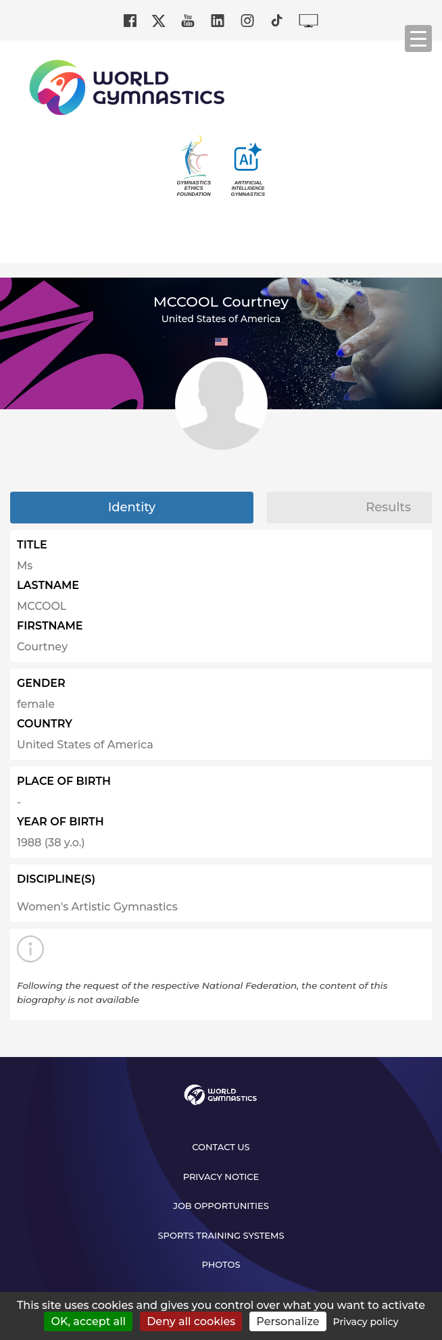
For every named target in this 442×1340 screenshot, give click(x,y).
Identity (131, 507)
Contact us (220, 1146)
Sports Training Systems (221, 1235)
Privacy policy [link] (366, 1322)
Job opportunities (221, 1205)
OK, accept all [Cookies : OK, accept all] (88, 1321)
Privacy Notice (221, 1176)
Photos (220, 1264)
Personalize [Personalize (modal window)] (287, 1321)
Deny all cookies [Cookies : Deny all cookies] (191, 1321)
